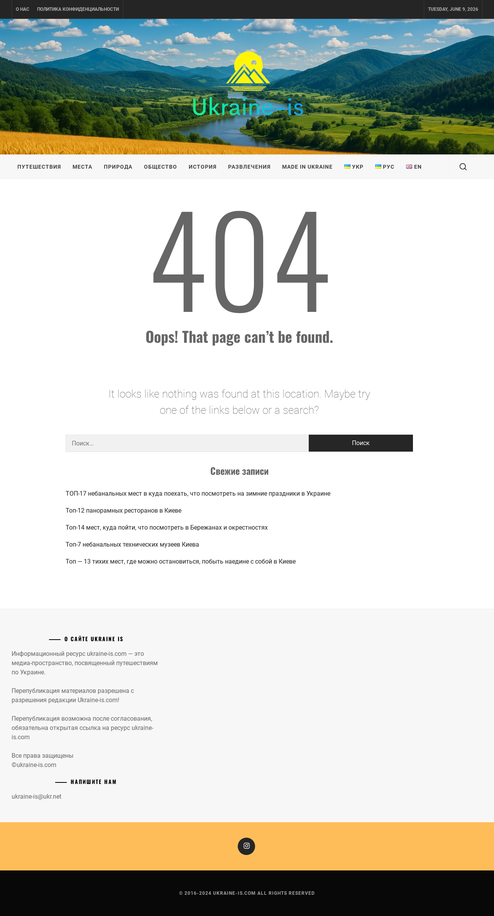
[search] (463, 166)
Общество (160, 167)
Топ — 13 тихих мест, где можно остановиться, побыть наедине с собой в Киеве (181, 561)
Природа (118, 167)
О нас (22, 9)
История (203, 167)
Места (82, 167)
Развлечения (249, 167)
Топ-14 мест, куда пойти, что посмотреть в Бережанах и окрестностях (167, 527)
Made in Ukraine (307, 167)
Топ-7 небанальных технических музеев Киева (132, 544)
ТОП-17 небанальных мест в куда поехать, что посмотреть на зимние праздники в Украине (198, 493)
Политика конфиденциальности (78, 9)
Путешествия (39, 167)
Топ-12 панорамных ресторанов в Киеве (123, 510)
